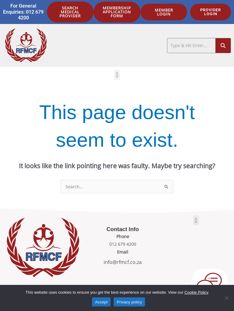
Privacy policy (129, 302)
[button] (117, 75)
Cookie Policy (196, 292)
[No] (226, 298)
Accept (101, 302)
